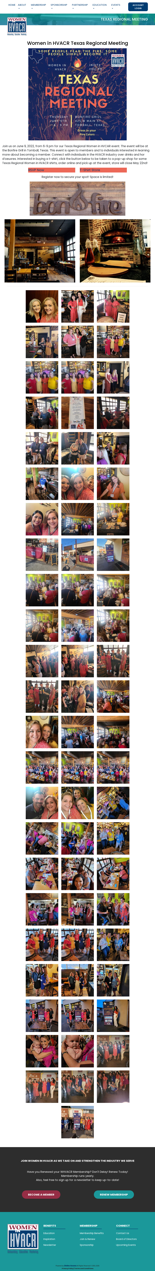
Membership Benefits (92, 1233)
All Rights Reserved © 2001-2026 (88, 1266)
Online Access (70, 1266)
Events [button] (115, 5)
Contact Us (122, 1233)
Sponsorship (87, 1245)
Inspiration (49, 1239)
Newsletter (49, 1245)
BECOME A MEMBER (41, 1194)
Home (11, 5)
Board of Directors (126, 1239)
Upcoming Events (126, 1245)
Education (49, 1233)
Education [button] (99, 5)
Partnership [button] (80, 5)
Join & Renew (87, 1239)
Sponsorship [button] (59, 5)
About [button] (22, 5)
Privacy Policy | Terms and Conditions (77, 1268)
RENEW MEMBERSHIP (114, 1194)
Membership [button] (38, 5)
